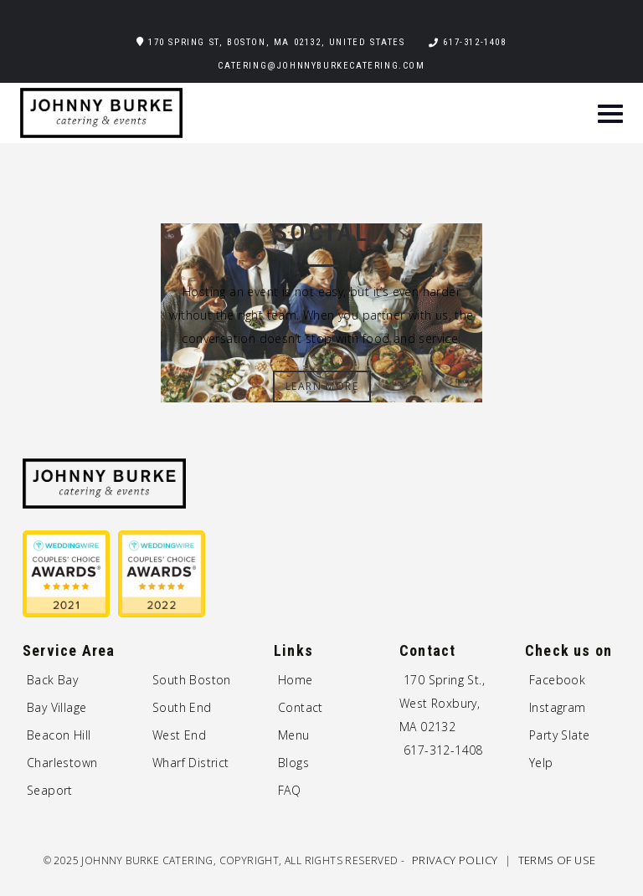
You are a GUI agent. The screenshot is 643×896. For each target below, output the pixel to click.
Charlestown (62, 763)
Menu (294, 735)
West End (179, 735)
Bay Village (56, 707)
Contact (300, 707)
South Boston (191, 680)
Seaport (50, 790)
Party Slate (559, 735)
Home (295, 680)
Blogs (293, 763)
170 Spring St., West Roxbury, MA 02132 (442, 703)
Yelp (541, 763)
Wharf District (190, 763)
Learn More (322, 386)
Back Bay (52, 680)
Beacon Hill (58, 735)
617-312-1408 (474, 42)
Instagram (557, 707)
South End (182, 707)
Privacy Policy (456, 860)
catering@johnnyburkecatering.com (321, 65)
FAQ (289, 790)
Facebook (557, 680)
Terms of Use (557, 860)
